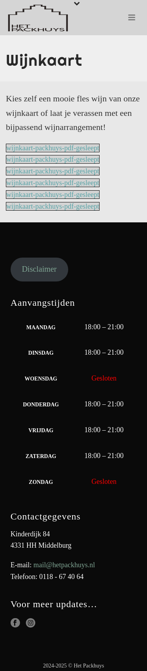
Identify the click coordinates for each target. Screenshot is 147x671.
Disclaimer (39, 269)
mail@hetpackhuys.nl (64, 565)
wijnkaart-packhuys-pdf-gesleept (52, 148)
